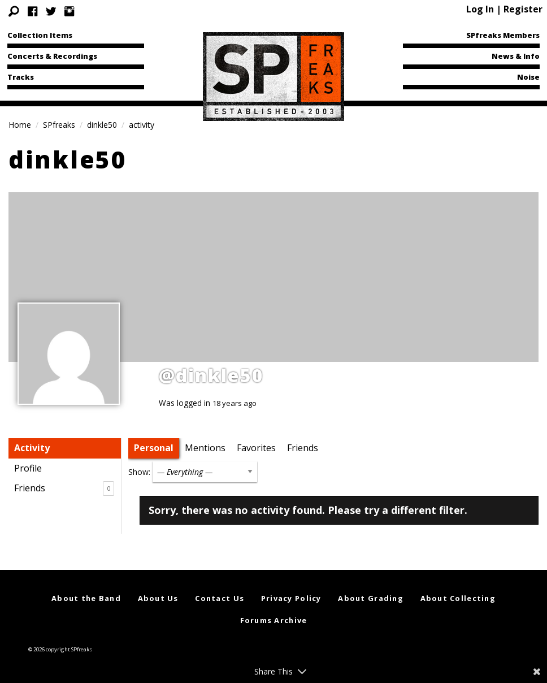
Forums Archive (273, 620)
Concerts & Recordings (52, 56)
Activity (32, 448)
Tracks (20, 77)
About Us (158, 598)
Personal (153, 448)
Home (19, 124)
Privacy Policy (291, 598)
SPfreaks (59, 124)
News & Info (516, 56)
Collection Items (39, 35)
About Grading (370, 598)
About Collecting (458, 598)
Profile (28, 468)
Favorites (256, 448)
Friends (64, 488)
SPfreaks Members (503, 35)
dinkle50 (102, 124)
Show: (139, 471)
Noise (528, 77)
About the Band (86, 598)
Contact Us (219, 598)
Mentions (205, 448)
